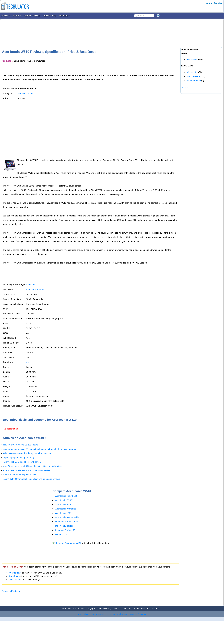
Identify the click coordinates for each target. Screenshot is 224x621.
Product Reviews (32, 15)
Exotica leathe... (194, 76)
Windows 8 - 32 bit (35, 289)
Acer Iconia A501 (63, 513)
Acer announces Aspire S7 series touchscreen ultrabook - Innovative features (39, 449)
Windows (30, 284)
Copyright (90, 608)
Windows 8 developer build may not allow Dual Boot (27, 453)
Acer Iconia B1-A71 (64, 500)
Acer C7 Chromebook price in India (19, 474)
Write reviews (15, 573)
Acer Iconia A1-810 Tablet (67, 517)
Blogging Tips (116, 614)
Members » (64, 15)
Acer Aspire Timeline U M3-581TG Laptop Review (26, 470)
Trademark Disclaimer (139, 608)
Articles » (5, 15)
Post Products (15, 579)
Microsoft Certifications (135, 614)
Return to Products (11, 591)
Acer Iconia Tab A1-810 (66, 496)
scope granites (194, 80)
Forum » (17, 15)
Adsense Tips (101, 614)
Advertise (155, 608)
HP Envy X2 (61, 534)
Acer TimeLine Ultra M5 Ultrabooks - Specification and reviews (32, 466)
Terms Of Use (119, 608)
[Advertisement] (91, 29)
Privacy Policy (104, 608)
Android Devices (86, 614)
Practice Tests (49, 15)
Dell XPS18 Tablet (64, 526)
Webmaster (192, 59)
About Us (66, 608)
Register (217, 3)
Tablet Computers (26, 93)
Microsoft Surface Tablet (66, 521)
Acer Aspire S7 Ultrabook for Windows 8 (22, 462)
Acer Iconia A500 (63, 504)
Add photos (14, 576)
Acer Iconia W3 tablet (65, 508)
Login (209, 3)
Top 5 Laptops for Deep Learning (18, 457)
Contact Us (78, 608)
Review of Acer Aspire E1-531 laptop (20, 444)
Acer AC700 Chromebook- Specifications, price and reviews (31, 479)
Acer (28, 362)
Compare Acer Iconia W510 (68, 543)
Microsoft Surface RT (65, 530)
